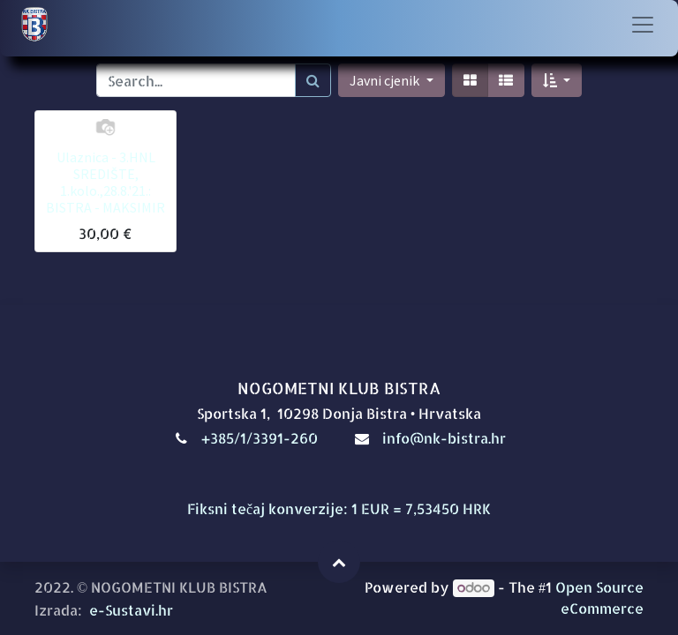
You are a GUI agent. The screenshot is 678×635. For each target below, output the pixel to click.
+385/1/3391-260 (261, 438)
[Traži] (313, 80)
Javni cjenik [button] (386, 80)
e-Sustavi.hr (131, 610)
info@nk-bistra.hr (444, 438)
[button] (556, 80)
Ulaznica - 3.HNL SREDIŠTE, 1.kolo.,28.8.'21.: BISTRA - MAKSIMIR (105, 182)
